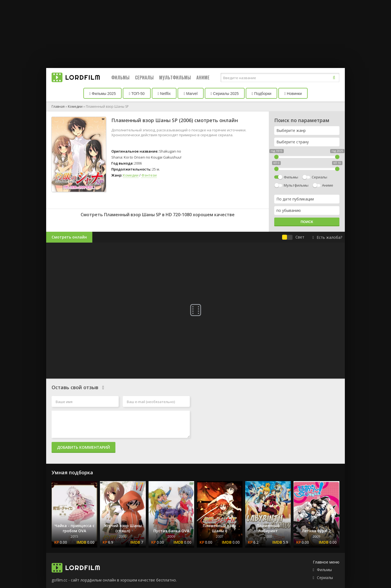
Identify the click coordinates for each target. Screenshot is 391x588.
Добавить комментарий (83, 447)
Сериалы (144, 77)
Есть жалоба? (327, 237)
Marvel (190, 93)
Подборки (261, 93)
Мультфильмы (175, 77)
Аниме (203, 77)
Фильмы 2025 (102, 93)
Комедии (75, 106)
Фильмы (120, 77)
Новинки (293, 93)
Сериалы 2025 (225, 93)
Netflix (164, 93)
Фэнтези (149, 175)
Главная (58, 106)
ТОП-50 (136, 93)
